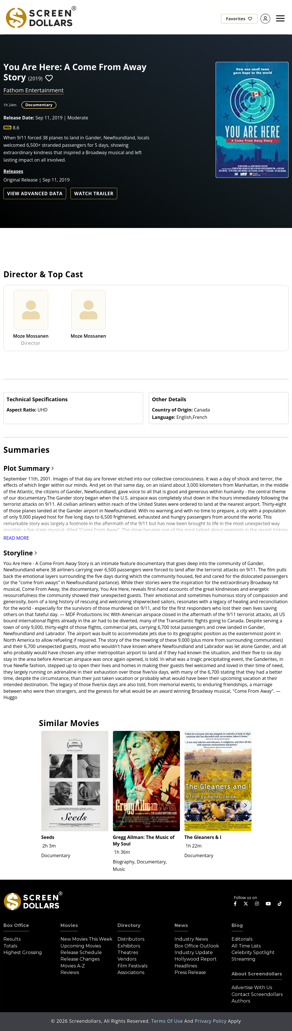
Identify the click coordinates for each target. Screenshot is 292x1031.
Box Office (16, 925)
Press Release (190, 972)
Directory (129, 925)
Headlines (186, 966)
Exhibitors (128, 946)
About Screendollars (257, 974)
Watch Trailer (93, 193)
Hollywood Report (196, 959)
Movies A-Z (72, 966)
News (181, 925)
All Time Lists (246, 946)
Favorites (239, 18)
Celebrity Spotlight (253, 952)
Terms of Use (167, 1021)
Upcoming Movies (80, 946)
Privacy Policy (211, 1021)
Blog (237, 925)
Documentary (39, 104)
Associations (130, 972)
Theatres (127, 952)
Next (245, 805)
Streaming (244, 959)
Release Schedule (81, 952)
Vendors (126, 959)
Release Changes (80, 959)
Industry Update (194, 952)
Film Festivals (132, 966)
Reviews (69, 972)
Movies (69, 925)
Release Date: (18, 118)
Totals (10, 946)
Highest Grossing (22, 952)
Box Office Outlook (197, 946)
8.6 (16, 128)
